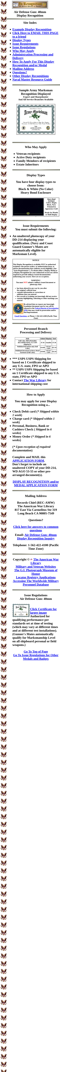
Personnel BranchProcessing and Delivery (36, 330)
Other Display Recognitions (30, 76)
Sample (24, 90)
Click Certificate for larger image (43, 610)
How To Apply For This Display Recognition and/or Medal (33, 63)
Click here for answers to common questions (35, 528)
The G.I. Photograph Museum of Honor (35, 571)
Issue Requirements (25, 43)
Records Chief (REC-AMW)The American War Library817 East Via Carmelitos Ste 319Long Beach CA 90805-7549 (36, 508)
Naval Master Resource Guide (32, 79)
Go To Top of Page (36, 651)
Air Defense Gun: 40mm (30, 12)
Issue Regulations (24, 47)
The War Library (35, 380)
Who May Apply (23, 51)
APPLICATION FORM (28, 460)
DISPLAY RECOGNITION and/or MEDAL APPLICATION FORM (36, 483)
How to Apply (36, 394)
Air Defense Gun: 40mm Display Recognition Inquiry (37, 536)
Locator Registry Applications (36, 577)
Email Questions (21, 316)
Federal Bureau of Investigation (46, 308)
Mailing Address (23, 68)
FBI (25, 310)
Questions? (19, 72)
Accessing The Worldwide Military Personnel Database (36, 582)
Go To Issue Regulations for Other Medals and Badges (35, 656)
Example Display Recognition (31, 29)
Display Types (21, 40)
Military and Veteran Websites (36, 566)
